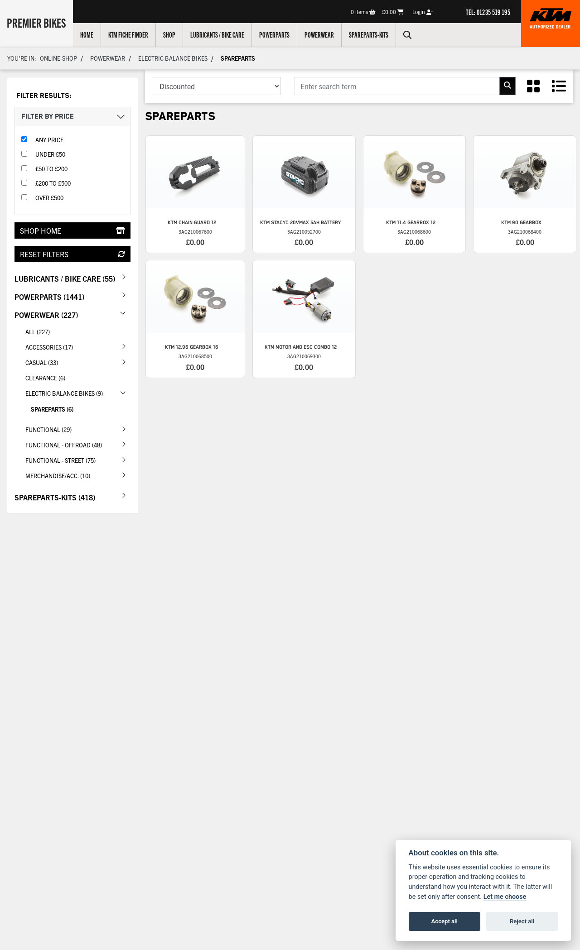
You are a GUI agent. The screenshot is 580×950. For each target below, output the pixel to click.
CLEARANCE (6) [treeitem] (45, 378)
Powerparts (276, 34)
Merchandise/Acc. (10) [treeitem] (77, 475)
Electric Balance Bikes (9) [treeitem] (77, 392)
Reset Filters (72, 254)
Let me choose (505, 897)
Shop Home (72, 230)
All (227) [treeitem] (37, 332)
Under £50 (50, 154)
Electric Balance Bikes (173, 58)
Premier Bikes (37, 22)
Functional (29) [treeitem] (77, 429)
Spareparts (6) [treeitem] (52, 409)
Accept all (444, 921)
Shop (171, 34)
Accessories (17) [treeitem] (77, 346)
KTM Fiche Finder (130, 34)
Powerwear (321, 34)
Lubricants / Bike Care (219, 34)
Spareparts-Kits (370, 34)
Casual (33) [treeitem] (77, 362)
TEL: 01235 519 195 (488, 11)
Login (422, 11)
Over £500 (49, 198)
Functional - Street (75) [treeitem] (77, 459)
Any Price (49, 140)
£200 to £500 (53, 183)
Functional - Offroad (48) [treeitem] (77, 444)
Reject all (522, 921)
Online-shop (58, 58)
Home (88, 34)
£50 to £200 (51, 169)
